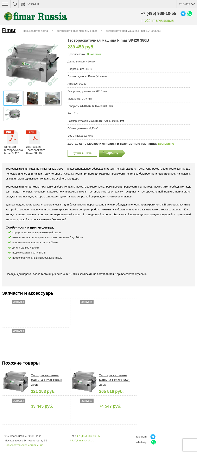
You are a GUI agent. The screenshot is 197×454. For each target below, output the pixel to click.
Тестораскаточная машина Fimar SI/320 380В (46, 379)
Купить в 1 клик (82, 153)
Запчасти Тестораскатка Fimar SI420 (13, 142)
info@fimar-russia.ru (157, 20)
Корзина (33, 4)
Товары (187, 4)
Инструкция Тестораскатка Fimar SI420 (35, 142)
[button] (59, 63)
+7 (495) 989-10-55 (158, 13)
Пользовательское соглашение (24, 445)
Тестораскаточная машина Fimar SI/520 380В (114, 379)
